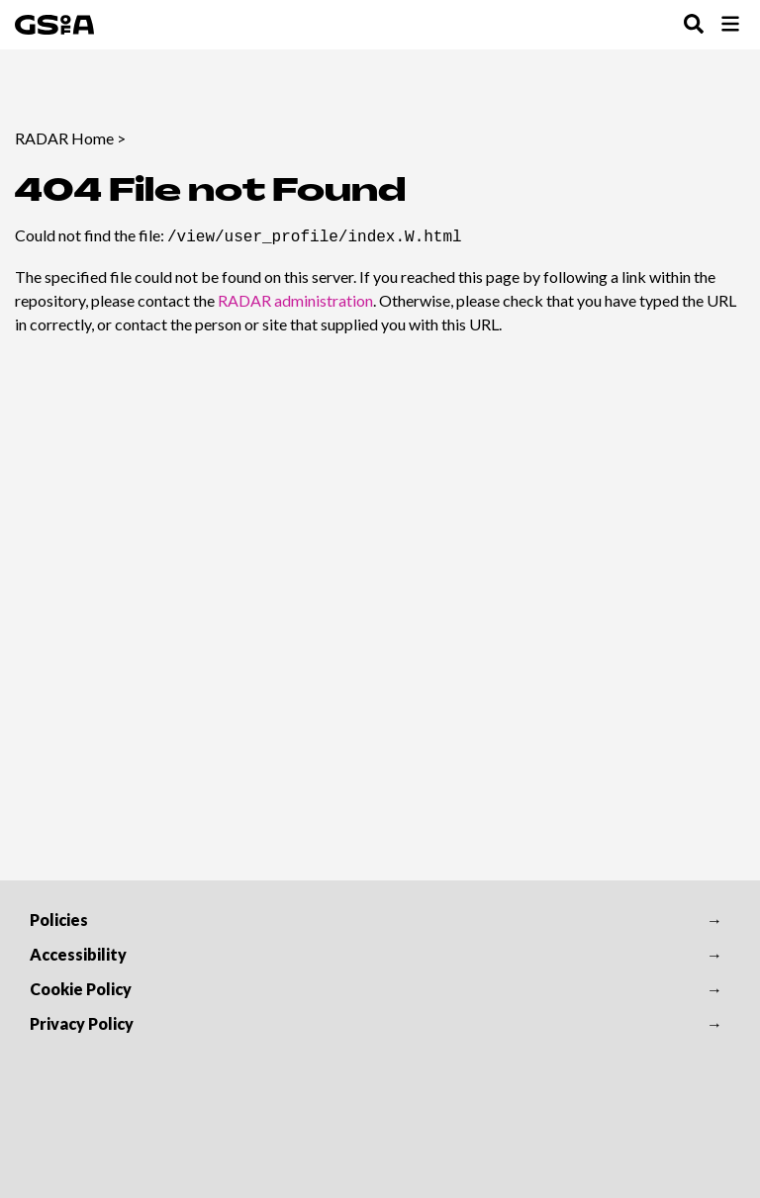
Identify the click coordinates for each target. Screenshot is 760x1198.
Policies (59, 919)
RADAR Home (64, 138)
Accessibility (78, 954)
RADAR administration (295, 298)
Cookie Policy (81, 988)
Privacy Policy (82, 1023)
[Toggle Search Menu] (694, 25)
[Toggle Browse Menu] (730, 25)
